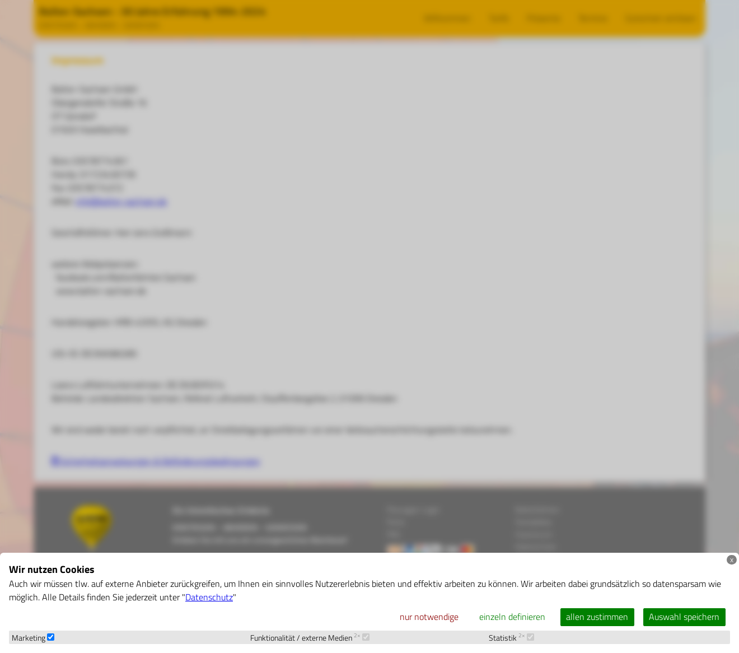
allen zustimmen (597, 616)
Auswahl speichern (684, 616)
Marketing (33, 638)
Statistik (511, 638)
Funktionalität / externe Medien (310, 638)
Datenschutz (209, 597)
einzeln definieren (512, 616)
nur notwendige (429, 616)
